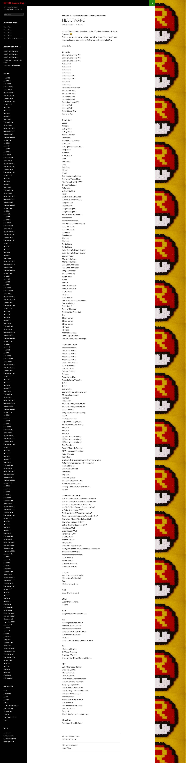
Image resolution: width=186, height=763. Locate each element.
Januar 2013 (8, 539)
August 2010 (8, 625)
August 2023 (8, 175)
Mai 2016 (7, 421)
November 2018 (9, 332)
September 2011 (9, 586)
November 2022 (9, 199)
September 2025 (9, 101)
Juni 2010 (7, 631)
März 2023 (7, 187)
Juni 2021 (7, 249)
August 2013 (8, 518)
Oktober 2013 (8, 512)
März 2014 (7, 498)
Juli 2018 (7, 344)
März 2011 (7, 604)
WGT (5, 720)
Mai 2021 (7, 252)
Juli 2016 (7, 415)
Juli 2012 (7, 557)
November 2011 (9, 580)
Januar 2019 (8, 329)
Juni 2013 (7, 524)
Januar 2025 (8, 125)
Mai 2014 (7, 492)
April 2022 (7, 220)
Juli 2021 (7, 246)
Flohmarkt (7, 694)
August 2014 (8, 483)
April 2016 (7, 424)
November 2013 (9, 509)
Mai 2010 (7, 634)
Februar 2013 (8, 536)
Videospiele (101, 16)
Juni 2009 (7, 666)
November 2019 (9, 300)
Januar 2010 (8, 645)
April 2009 (7, 672)
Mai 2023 (7, 181)
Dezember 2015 (9, 436)
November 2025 (9, 96)
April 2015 (7, 459)
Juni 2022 (7, 214)
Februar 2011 (8, 607)
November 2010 (9, 616)
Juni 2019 (7, 314)
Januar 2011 (8, 610)
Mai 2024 (7, 149)
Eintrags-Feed (8, 736)
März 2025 (7, 119)
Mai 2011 (7, 598)
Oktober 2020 (8, 267)
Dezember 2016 (9, 400)
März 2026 (7, 84)
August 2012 (8, 554)
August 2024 (8, 140)
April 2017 (7, 388)
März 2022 (7, 223)
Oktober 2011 (8, 583)
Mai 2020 (7, 282)
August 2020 (8, 273)
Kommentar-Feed (10, 739)
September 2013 (9, 515)
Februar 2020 (8, 291)
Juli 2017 (7, 379)
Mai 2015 (7, 456)
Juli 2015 (7, 450)
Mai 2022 (7, 217)
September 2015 (9, 444)
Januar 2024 (8, 161)
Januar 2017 (8, 397)
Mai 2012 (7, 563)
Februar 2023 (8, 190)
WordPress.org (9, 742)
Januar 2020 (8, 294)
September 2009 (9, 657)
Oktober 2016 (8, 406)
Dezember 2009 (9, 648)
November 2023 (9, 167)
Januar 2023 (8, 193)
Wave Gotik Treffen (10, 717)
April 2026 (7, 81)
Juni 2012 (7, 560)
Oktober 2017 (8, 371)
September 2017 (9, 373)
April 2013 (7, 530)
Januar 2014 (8, 504)
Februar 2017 (8, 394)
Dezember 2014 (9, 471)
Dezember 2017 (9, 365)
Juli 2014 (7, 486)
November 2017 (9, 368)
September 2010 (9, 622)
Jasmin (80, 25)
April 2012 (7, 566)
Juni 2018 (7, 347)
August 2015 (8, 447)
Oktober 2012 (8, 548)
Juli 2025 (7, 107)
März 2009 (7, 675)
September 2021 (9, 240)
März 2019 (7, 323)
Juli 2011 (7, 592)
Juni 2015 (7, 453)
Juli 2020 (7, 276)
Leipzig (75, 16)
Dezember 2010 (9, 613)
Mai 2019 (7, 317)
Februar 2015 (8, 465)
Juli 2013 (7, 521)
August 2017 (8, 376)
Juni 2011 (7, 595)
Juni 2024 (7, 146)
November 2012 (9, 545)
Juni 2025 (7, 110)
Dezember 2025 (9, 93)
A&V (63, 16)
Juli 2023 (7, 178)
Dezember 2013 (9, 507)
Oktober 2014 (8, 477)
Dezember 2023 (9, 164)
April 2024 (7, 152)
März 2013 (7, 533)
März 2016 (7, 427)
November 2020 (9, 264)
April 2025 (7, 116)
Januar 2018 (8, 362)
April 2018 (7, 353)
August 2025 (8, 104)
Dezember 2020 (9, 261)
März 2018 (7, 356)
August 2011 (8, 589)
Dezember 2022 (9, 196)
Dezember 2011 (9, 577)
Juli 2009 (7, 663)
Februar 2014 (8, 501)
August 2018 (8, 341)
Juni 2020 (7, 279)
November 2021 (9, 235)
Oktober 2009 (8, 654)
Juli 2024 (7, 143)
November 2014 (9, 474)
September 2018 (9, 338)
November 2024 (9, 131)
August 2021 (8, 243)
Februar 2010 (8, 643)
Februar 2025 (8, 122)
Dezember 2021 (9, 232)
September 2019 (9, 305)
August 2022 (8, 208)
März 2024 (7, 155)
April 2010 (7, 637)
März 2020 (7, 288)
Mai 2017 (7, 385)
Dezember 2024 (9, 128)
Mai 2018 (7, 350)
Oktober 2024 (8, 134)
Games (68, 16)
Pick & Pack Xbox (91, 737)
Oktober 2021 (8, 237)
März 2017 (7, 391)
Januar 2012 (8, 575)
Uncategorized (9, 708)
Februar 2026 (8, 87)
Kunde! (6, 699)
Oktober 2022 (8, 202)
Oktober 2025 (8, 99)
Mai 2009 (7, 669)
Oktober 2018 (8, 335)
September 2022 (9, 205)
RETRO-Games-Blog (14, 3)
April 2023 (7, 184)
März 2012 (7, 569)
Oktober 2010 (8, 619)
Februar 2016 (8, 430)
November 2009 (9, 651)
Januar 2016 (8, 433)
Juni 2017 (7, 382)
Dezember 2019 (9, 297)
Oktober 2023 (8, 169)
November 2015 (9, 439)
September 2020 (9, 270)
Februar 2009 (8, 678)
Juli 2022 (7, 211)
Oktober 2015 (8, 441)
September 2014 (9, 480)
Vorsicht (6, 714)
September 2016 (9, 409)
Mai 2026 (7, 78)
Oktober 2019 (8, 303)
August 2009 (8, 660)
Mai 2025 (7, 113)
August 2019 (8, 308)
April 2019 (7, 320)
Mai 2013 (7, 527)
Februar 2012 (8, 572)
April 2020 (7, 285)
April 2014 (7, 495)
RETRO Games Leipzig (86, 16)
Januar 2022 (8, 229)
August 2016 (8, 412)
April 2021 (7, 255)
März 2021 (7, 258)
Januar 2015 (8, 468)
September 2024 (9, 137)
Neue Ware (91, 746)
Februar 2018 (8, 359)
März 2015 (7, 462)
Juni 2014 (7, 489)
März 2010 (7, 640)
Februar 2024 (8, 158)
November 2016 (9, 403)
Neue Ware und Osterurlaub (13, 39)
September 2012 (9, 551)
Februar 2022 (8, 226)
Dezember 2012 (9, 542)
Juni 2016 (7, 418)
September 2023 (9, 172)
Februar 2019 (8, 326)
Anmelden (7, 733)
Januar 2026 (8, 90)
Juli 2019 (7, 311)
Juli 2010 (7, 628)
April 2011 (7, 601)
